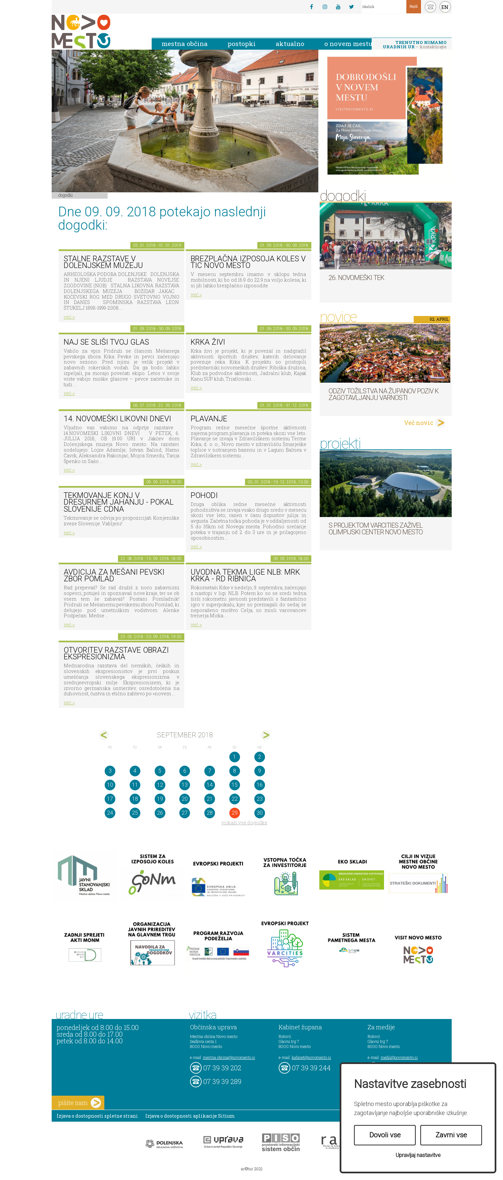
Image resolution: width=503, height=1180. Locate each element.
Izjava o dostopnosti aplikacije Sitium (190, 1116)
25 (135, 813)
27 (185, 813)
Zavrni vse (451, 1135)
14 (210, 785)
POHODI (204, 495)
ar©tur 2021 (252, 1168)
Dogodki (65, 195)
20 (185, 799)
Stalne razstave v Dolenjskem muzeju (103, 262)
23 (260, 799)
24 (110, 813)
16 (260, 785)
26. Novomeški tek (356, 278)
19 (160, 799)
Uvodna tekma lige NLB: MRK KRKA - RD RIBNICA (245, 576)
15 (235, 785)
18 (135, 799)
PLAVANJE (209, 418)
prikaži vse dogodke (244, 822)
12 (160, 785)
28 (210, 813)
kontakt (430, 7)
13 (185, 785)
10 (110, 785)
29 (235, 813)
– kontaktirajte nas (415, 45)
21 (210, 799)
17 (110, 799)
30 (260, 813)
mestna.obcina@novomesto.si (229, 1057)
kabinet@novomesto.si (311, 1057)
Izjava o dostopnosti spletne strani (97, 1116)
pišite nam (79, 1103)
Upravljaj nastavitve (418, 1155)
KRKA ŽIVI (208, 342)
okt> (265, 735)
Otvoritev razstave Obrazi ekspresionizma (116, 654)
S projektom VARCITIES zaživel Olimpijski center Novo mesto (376, 528)
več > (69, 317)
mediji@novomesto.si (399, 1057)
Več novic (418, 423)
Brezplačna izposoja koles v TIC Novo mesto (248, 262)
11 (135, 785)
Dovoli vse (385, 1135)
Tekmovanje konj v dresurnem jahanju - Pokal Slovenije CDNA (119, 502)
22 (235, 799)
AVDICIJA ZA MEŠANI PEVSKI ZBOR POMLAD (114, 576)
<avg (104, 735)
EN (445, 7)
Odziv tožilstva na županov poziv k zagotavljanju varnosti (384, 394)
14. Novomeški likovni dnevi (117, 418)
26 (160, 813)
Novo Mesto (97, 31)
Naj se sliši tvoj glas (106, 342)
